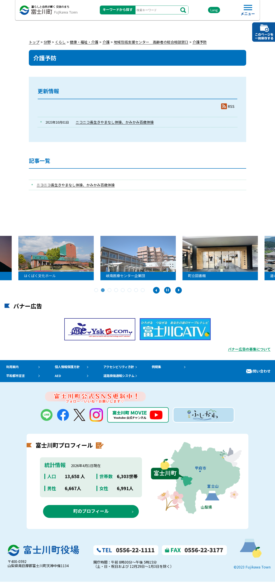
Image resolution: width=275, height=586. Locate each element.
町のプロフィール (91, 515)
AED (60, 378)
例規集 (166, 367)
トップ (34, 42)
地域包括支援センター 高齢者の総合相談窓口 (151, 42)
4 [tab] (116, 290)
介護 (106, 42)
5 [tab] (123, 290)
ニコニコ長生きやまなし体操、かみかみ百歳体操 (115, 122)
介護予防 (199, 42)
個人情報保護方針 (71, 367)
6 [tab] (130, 290)
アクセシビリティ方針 (126, 367)
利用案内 (11, 367)
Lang (208, 11)
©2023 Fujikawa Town (252, 571)
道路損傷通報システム (126, 378)
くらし (60, 42)
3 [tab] (110, 290)
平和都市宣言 (15, 378)
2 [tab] (103, 290)
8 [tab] (143, 290)
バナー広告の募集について (249, 349)
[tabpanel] (60, 258)
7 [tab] (136, 290)
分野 (47, 42)
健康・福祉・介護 (84, 42)
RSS (231, 106)
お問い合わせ (260, 373)
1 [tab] (96, 290)
